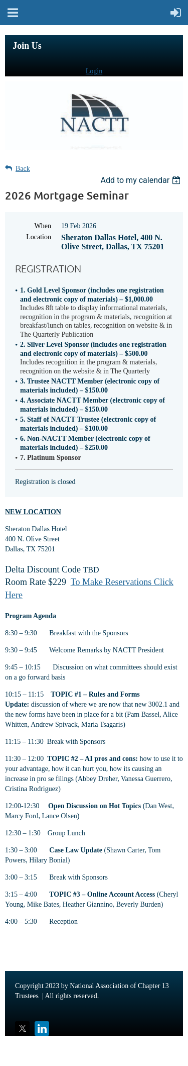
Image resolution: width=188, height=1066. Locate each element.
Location (38, 237)
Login (94, 71)
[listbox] (141, 180)
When (43, 226)
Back (23, 168)
